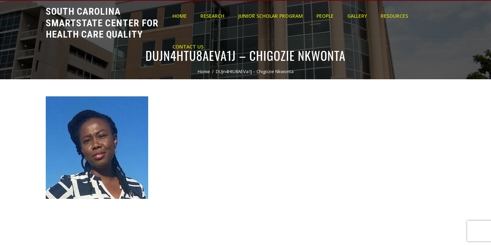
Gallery (357, 16)
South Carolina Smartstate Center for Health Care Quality (102, 23)
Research (212, 16)
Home (179, 16)
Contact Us (188, 46)
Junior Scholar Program (270, 16)
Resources (394, 16)
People (325, 16)
